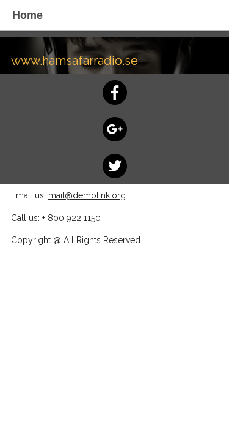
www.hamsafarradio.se (74, 60)
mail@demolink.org (87, 195)
